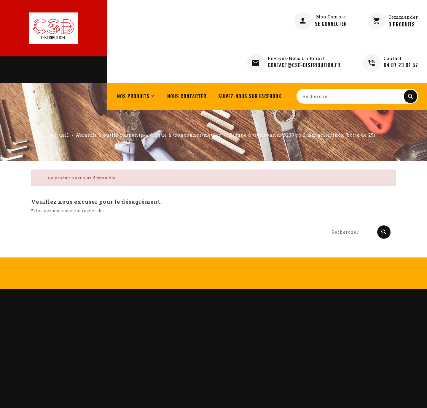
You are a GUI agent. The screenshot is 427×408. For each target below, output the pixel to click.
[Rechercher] (357, 96)
